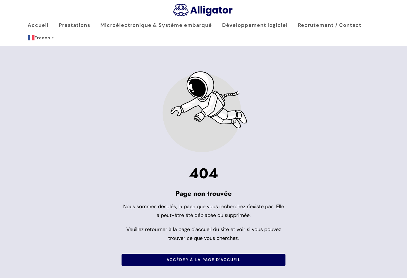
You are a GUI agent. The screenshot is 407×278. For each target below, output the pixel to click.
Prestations (74, 25)
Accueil (38, 25)
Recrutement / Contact (329, 25)
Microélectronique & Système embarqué (156, 25)
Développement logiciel (255, 25)
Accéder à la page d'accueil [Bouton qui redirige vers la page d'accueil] (203, 259)
